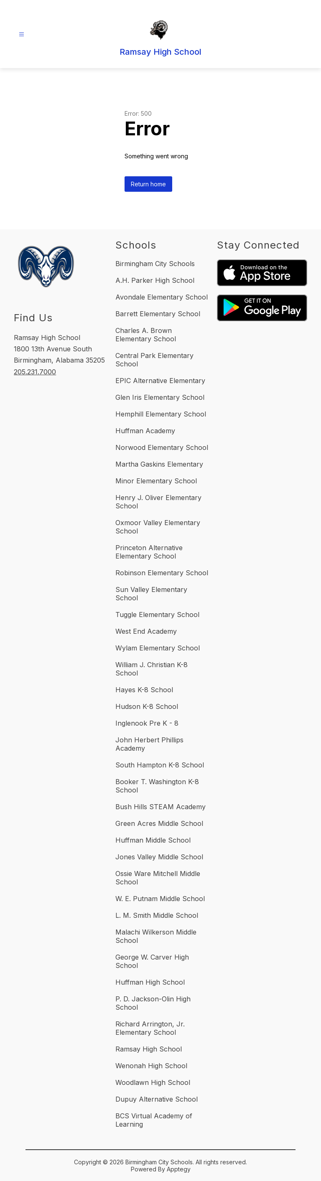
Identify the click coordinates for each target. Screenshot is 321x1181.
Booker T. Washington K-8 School (157, 785)
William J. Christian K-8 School (151, 668)
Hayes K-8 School (144, 690)
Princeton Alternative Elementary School (149, 552)
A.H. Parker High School (154, 280)
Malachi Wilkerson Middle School (155, 936)
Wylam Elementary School (157, 648)
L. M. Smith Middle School (156, 915)
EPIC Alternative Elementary (160, 380)
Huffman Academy (145, 431)
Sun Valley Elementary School (151, 593)
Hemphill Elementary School (160, 414)
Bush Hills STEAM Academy (160, 807)
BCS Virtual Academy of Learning (153, 1120)
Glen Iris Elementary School (159, 397)
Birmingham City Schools (155, 263)
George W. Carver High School (152, 961)
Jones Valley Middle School (159, 857)
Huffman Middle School (153, 840)
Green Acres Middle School (159, 823)
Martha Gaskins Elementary (159, 464)
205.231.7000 (35, 372)
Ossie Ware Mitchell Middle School (157, 877)
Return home (148, 184)
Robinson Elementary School (161, 573)
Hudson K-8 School (146, 706)
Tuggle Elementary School (157, 614)
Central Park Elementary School (154, 359)
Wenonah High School (151, 1066)
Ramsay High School (148, 1049)
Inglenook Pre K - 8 (146, 723)
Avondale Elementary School (161, 297)
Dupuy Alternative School (156, 1099)
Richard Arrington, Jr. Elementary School (150, 1028)
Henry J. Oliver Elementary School (158, 501)
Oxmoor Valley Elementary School (157, 526)
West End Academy (146, 631)
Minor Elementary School (156, 481)
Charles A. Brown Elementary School (145, 334)
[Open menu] (21, 34)
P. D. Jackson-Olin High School (153, 1003)
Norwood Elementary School (161, 447)
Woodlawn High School (152, 1082)
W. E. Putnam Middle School (160, 898)
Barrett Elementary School (157, 314)
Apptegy (179, 1169)
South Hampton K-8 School (159, 765)
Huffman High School (150, 982)
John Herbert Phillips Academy (149, 744)
